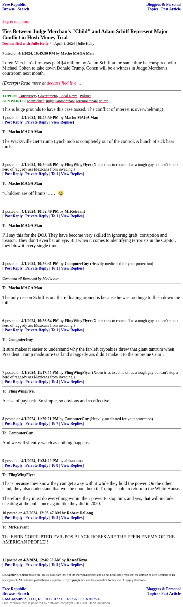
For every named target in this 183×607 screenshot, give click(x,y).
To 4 (54, 382)
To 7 (54, 423)
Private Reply (36, 122)
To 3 (54, 565)
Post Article (171, 9)
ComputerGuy (77, 264)
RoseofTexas (77, 560)
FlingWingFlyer (78, 165)
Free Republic (14, 4)
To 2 (54, 518)
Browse (8, 9)
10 (4, 513)
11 (4, 560)
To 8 (54, 465)
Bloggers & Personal (163, 4)
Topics (152, 9)
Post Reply (14, 122)
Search (23, 9)
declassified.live (61, 83)
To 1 (54, 174)
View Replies (62, 122)
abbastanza (73, 461)
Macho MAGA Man (81, 117)
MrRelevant (75, 211)
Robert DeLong (80, 513)
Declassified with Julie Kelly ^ (27, 43)
